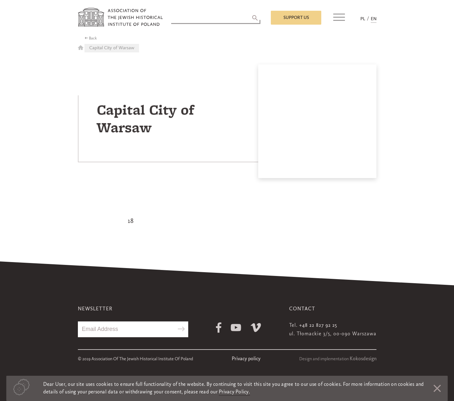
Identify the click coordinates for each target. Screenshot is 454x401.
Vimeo (256, 327)
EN (373, 19)
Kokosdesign (363, 359)
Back (93, 38)
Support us (296, 17)
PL (362, 19)
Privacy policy (246, 359)
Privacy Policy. (234, 392)
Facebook (218, 327)
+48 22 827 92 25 (318, 325)
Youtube (236, 327)
